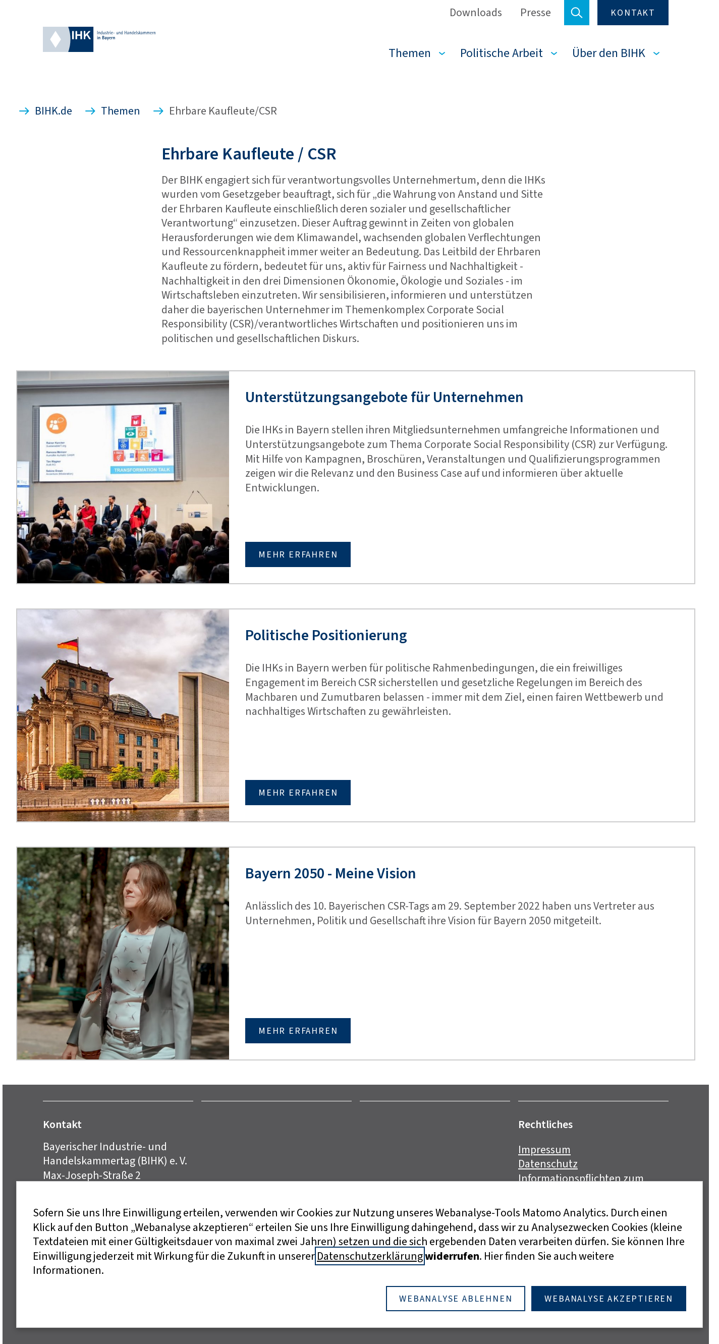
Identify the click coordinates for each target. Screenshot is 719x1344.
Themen (410, 53)
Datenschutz (548, 1163)
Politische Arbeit (501, 53)
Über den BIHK (608, 53)
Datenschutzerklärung (370, 1256)
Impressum (544, 1149)
